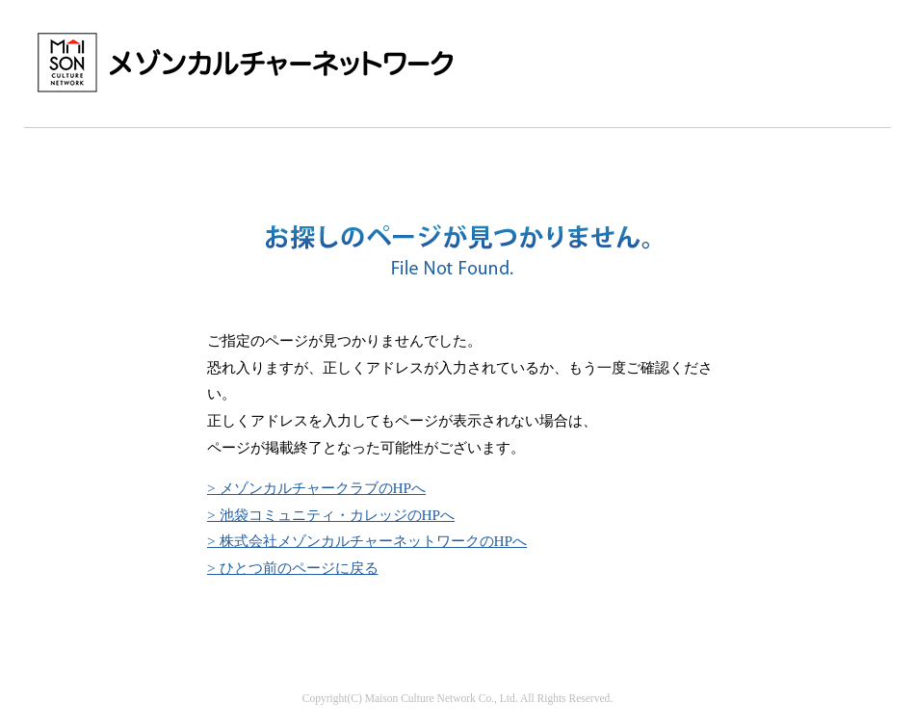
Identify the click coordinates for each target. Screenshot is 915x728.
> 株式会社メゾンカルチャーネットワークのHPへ (367, 541)
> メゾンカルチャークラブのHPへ (316, 488)
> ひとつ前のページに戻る (293, 567)
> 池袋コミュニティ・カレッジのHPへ (331, 515)
